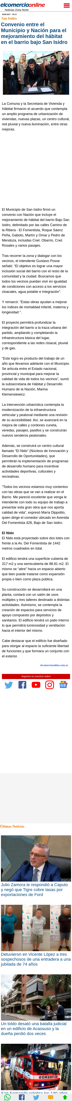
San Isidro (9, 18)
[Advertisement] (36, 169)
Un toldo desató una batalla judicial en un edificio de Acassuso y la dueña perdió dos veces (33, 1028)
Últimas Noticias (12, 826)
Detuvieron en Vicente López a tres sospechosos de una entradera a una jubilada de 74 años (36, 959)
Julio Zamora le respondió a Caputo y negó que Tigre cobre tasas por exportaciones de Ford (34, 889)
